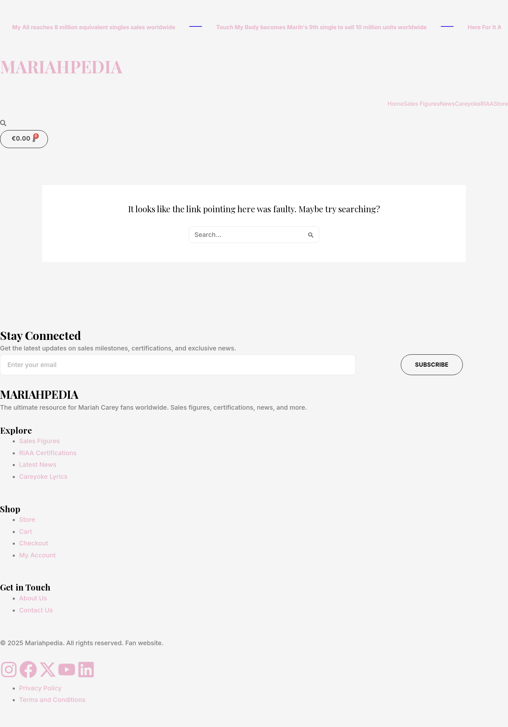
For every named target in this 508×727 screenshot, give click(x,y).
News (447, 103)
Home (395, 103)
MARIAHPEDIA (61, 66)
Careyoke (467, 103)
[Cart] (24, 139)
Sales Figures (422, 103)
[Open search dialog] (3, 123)
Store (501, 103)
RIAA (487, 103)
